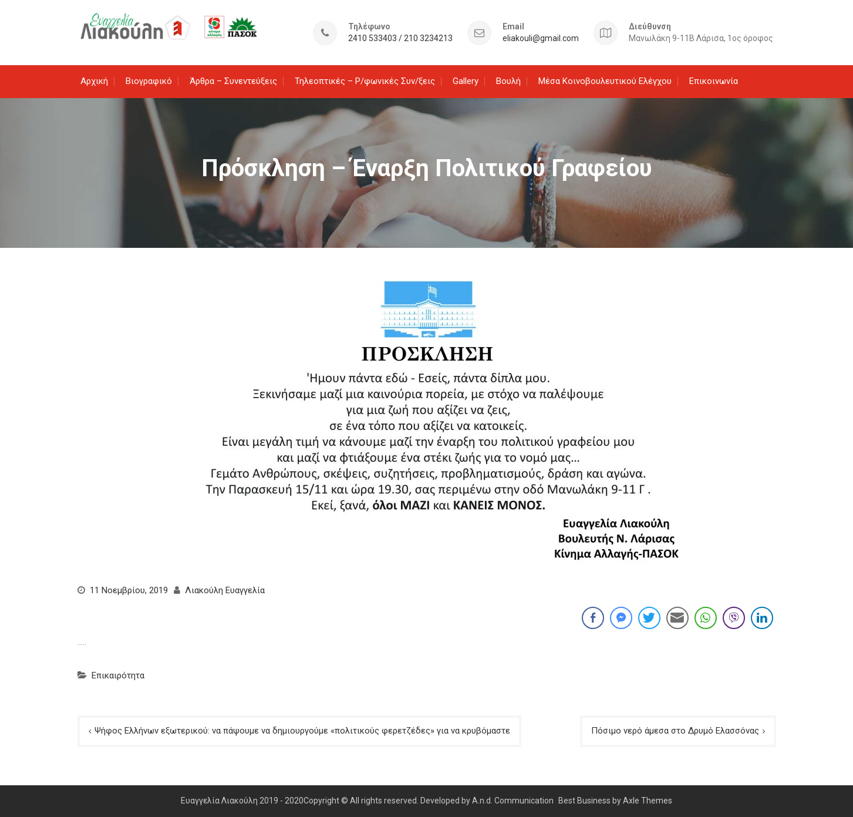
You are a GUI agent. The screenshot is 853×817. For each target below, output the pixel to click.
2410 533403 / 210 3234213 (400, 38)
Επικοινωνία (713, 81)
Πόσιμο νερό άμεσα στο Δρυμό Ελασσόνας (675, 730)
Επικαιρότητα (118, 675)
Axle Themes (647, 800)
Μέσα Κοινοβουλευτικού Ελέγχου (605, 81)
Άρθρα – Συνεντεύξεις (233, 81)
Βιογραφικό (149, 81)
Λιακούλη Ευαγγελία (225, 590)
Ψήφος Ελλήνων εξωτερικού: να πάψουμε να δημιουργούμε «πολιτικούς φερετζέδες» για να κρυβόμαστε (302, 730)
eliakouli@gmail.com (541, 38)
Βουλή (508, 81)
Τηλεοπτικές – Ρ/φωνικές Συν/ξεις (365, 81)
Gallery (465, 81)
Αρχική (94, 81)
